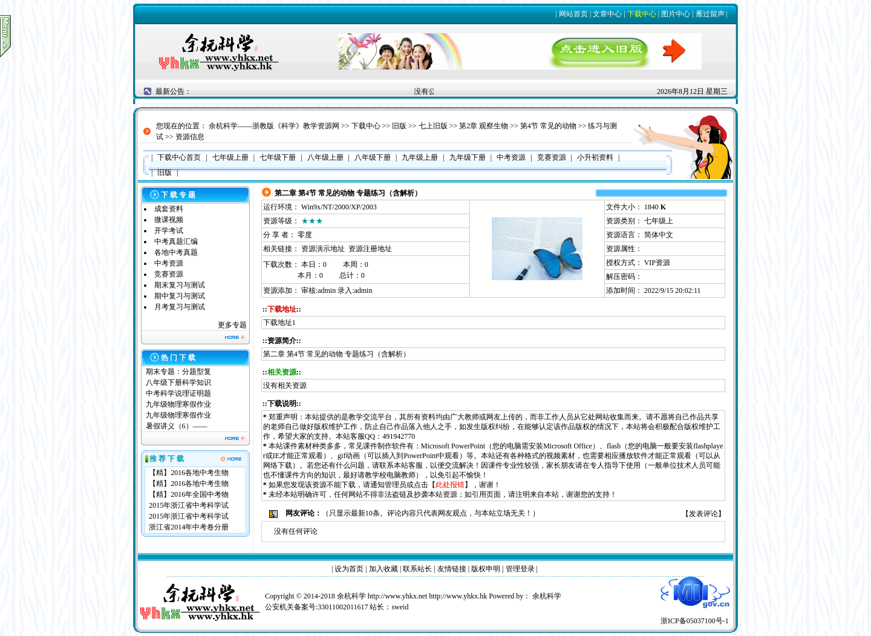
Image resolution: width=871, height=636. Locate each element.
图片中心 (675, 14)
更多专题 (232, 325)
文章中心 (607, 14)
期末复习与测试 (179, 285)
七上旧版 (433, 126)
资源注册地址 (370, 248)
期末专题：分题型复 (178, 371)
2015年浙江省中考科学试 (189, 505)
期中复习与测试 (179, 296)
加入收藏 (383, 569)
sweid (399, 607)
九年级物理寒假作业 (178, 404)
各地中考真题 (176, 252)
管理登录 (520, 569)
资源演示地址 (323, 248)
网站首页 (573, 14)
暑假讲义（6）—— (177, 426)
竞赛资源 (168, 274)
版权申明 (485, 569)
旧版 (399, 126)
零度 (305, 235)
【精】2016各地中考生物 (189, 472)
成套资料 (168, 209)
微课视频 (168, 219)
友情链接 (451, 569)
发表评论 (703, 514)
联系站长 (417, 569)
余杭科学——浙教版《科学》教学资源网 (274, 126)
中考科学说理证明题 (178, 393)
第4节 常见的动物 (548, 126)
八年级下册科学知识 (178, 382)
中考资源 (168, 263)
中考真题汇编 (176, 241)
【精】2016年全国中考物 (189, 494)
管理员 (395, 484)
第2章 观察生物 (483, 126)
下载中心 (641, 14)
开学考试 (168, 230)
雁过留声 (710, 14)
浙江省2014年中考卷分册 (189, 527)
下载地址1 (279, 322)
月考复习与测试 (179, 307)
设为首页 (349, 569)
